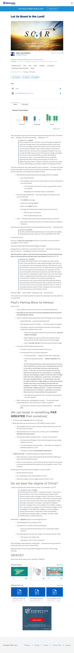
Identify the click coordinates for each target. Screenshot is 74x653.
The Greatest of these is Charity (57, 599)
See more (60, 565)
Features (27, 645)
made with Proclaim (57, 53)
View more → (57, 129)
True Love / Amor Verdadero (21, 599)
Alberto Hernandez (35, 601)
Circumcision (50, 65)
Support (68, 645)
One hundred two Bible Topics (39, 599)
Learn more (53, 9)
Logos (15, 645)
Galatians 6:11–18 (16, 65)
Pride (35, 65)
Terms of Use (57, 645)
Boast (32, 68)
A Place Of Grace (21, 55)
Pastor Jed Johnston (23, 53)
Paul (25, 65)
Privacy (45, 645)
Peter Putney (51, 601)
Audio (17, 88)
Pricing (36, 645)
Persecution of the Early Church (20, 68)
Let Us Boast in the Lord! (24, 93)
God (30, 65)
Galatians (42, 65)
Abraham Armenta (17, 601)
